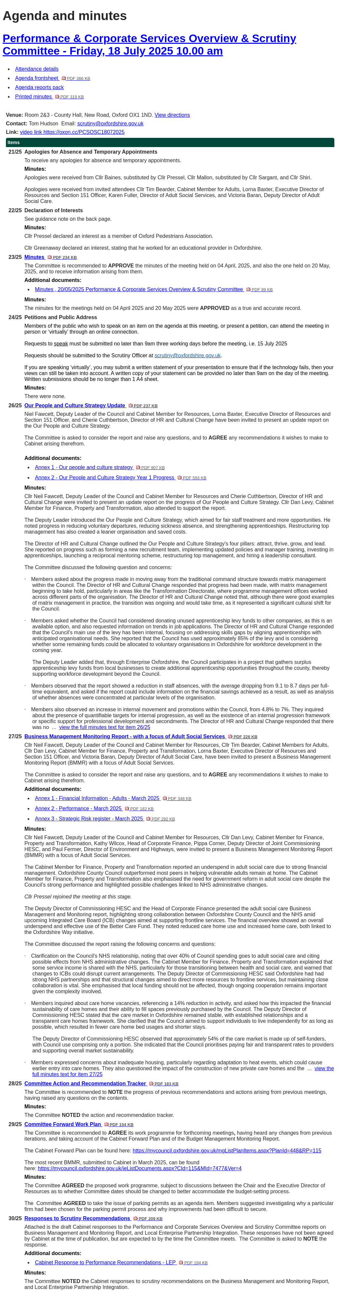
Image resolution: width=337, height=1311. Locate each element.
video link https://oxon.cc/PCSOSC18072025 (72, 132)
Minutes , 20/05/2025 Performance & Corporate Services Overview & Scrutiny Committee (154, 289)
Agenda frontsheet (52, 78)
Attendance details (37, 69)
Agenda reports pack (39, 87)
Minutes (50, 257)
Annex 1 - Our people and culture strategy (100, 467)
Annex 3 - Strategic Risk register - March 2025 (105, 818)
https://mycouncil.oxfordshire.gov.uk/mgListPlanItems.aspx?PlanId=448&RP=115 (227, 1150)
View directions (172, 115)
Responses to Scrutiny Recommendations (93, 1218)
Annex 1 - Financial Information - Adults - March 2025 (113, 798)
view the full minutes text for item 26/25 (104, 727)
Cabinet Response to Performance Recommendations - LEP (121, 1262)
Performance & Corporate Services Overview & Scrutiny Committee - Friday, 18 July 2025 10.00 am (149, 44)
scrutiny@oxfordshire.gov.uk (110, 123)
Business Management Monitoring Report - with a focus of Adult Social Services (140, 736)
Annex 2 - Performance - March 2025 (94, 808)
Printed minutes (49, 96)
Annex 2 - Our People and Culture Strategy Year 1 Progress (120, 477)
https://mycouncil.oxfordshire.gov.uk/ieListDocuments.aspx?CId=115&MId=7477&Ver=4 (140, 1168)
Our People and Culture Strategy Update (91, 405)
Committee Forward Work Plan (79, 1124)
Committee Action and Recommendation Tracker (101, 1083)
